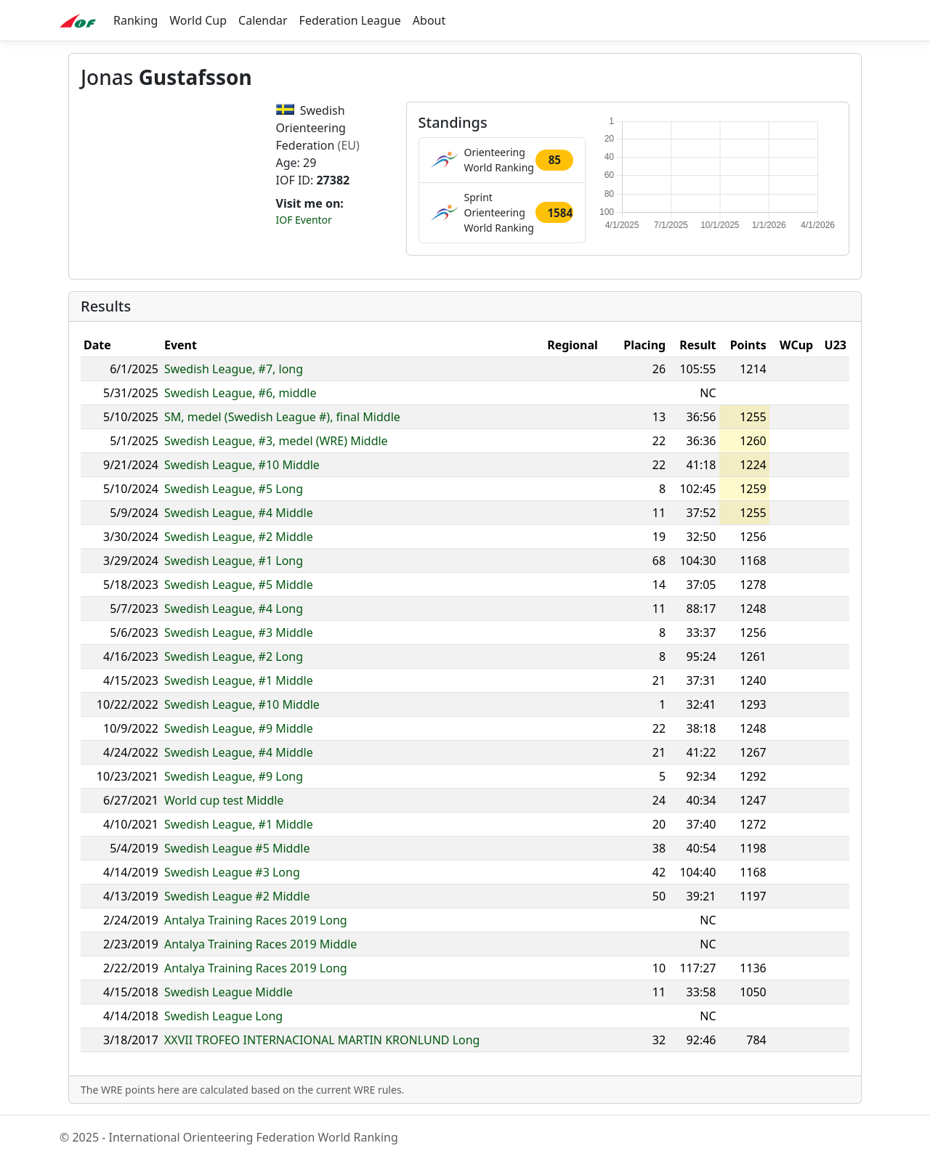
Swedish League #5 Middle (237, 848)
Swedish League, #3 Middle (238, 632)
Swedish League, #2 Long (233, 656)
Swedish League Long (223, 1016)
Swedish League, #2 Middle (238, 537)
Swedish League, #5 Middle (238, 585)
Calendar (263, 20)
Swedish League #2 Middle (237, 896)
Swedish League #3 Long (232, 872)
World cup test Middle (223, 800)
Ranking (135, 20)
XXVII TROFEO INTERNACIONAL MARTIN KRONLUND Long (322, 1040)
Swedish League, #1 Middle (238, 680)
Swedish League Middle (228, 992)
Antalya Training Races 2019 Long (255, 920)
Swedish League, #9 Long (233, 776)
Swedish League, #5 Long (233, 489)
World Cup (198, 20)
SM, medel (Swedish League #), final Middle (282, 417)
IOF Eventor (304, 220)
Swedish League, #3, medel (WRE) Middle (276, 441)
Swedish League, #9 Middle (238, 728)
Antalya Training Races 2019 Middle (260, 944)
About (429, 20)
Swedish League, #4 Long (233, 609)
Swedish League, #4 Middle (238, 513)
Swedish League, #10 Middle (242, 465)
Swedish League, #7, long (233, 369)
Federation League (350, 20)
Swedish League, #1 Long (233, 561)
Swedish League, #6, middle (240, 393)
